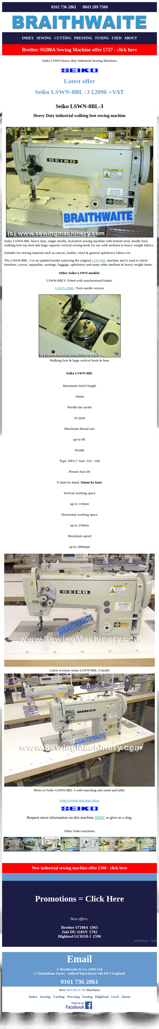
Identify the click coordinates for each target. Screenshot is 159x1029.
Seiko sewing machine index (80, 800)
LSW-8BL (99, 260)
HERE (100, 817)
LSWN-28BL (64, 288)
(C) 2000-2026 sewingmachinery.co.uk (79, 1021)
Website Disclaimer (79, 1015)
